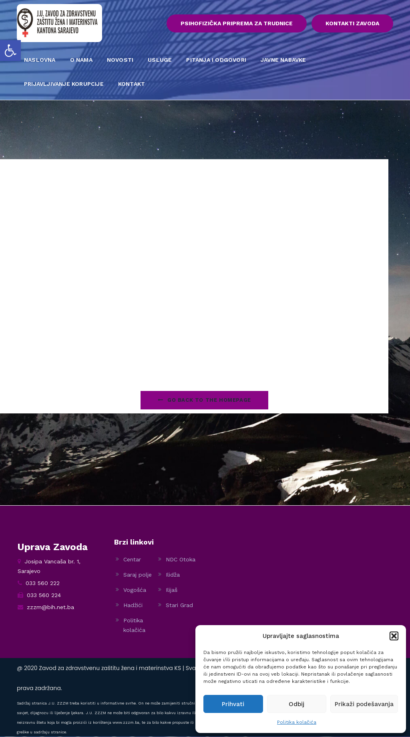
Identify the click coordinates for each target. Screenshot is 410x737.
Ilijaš (171, 590)
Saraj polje (137, 575)
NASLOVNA (40, 60)
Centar (132, 560)
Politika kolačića (296, 722)
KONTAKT (131, 84)
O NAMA (81, 60)
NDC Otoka (180, 560)
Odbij (296, 704)
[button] (10, 50)
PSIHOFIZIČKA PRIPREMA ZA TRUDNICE (235, 23)
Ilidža (173, 575)
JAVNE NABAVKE (283, 60)
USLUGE (160, 60)
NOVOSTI (120, 60)
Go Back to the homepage (204, 400)
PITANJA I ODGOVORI (216, 60)
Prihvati (233, 704)
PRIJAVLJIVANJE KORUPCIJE (64, 84)
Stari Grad (179, 605)
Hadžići (133, 605)
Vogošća (134, 590)
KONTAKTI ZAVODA (352, 23)
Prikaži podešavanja (364, 704)
